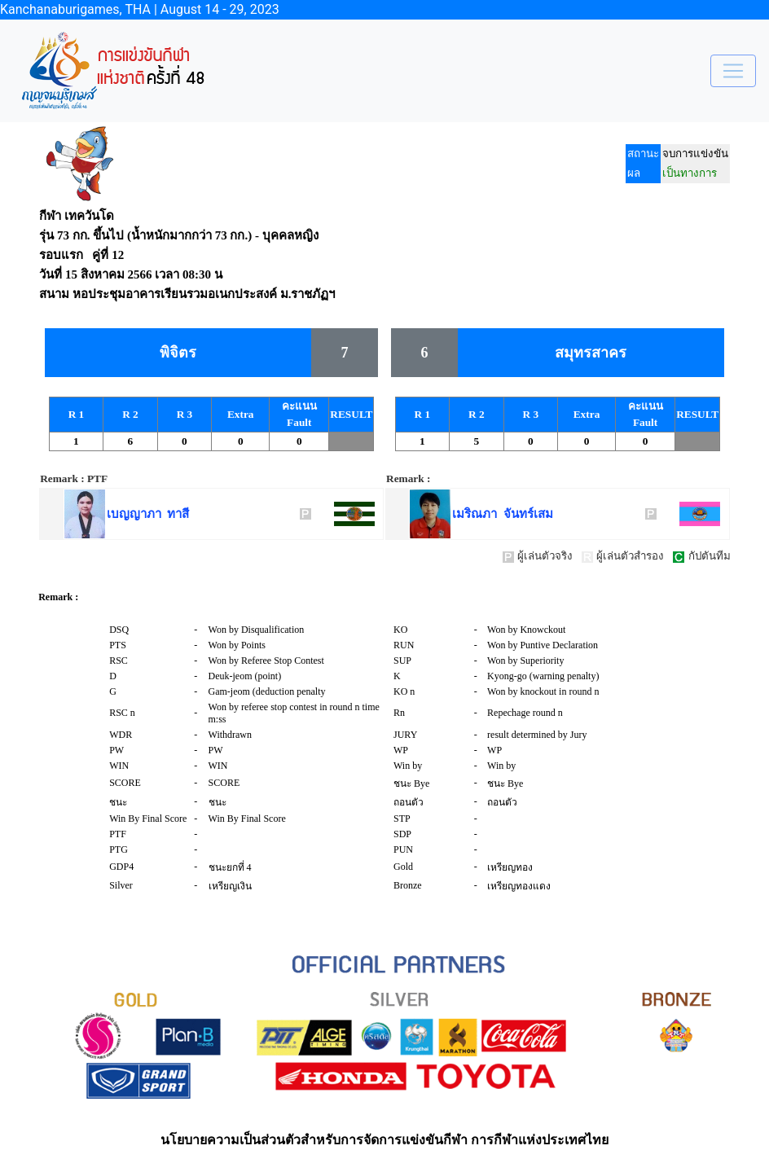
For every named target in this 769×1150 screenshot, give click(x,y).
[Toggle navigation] (733, 71)
